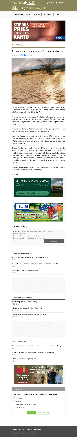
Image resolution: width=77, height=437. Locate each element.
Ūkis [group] (57, 14)
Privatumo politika (18, 429)
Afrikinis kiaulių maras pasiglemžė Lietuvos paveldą (29, 315)
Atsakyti (31, 413)
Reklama (29, 429)
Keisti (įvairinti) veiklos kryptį (25, 404)
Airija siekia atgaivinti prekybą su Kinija (25, 270)
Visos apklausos (43, 413)
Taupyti (17, 401)
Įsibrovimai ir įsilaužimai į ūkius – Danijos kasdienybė (30, 257)
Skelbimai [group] (37, 14)
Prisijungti (54, 241)
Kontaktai (37, 429)
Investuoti (18, 398)
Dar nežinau (19, 407)
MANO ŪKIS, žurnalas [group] (22, 14)
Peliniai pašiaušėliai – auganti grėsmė (24, 359)
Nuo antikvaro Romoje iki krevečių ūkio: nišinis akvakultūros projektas (35, 264)
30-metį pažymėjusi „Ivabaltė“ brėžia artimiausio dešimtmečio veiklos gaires (38, 346)
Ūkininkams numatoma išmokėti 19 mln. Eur (27, 308)
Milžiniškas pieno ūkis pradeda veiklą (24, 302)
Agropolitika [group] (48, 14)
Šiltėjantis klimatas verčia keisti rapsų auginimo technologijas (33, 352)
